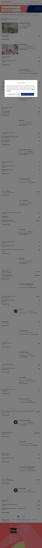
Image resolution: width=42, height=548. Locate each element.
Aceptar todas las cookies (27, 94)
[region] (21, 88)
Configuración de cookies (14, 94)
